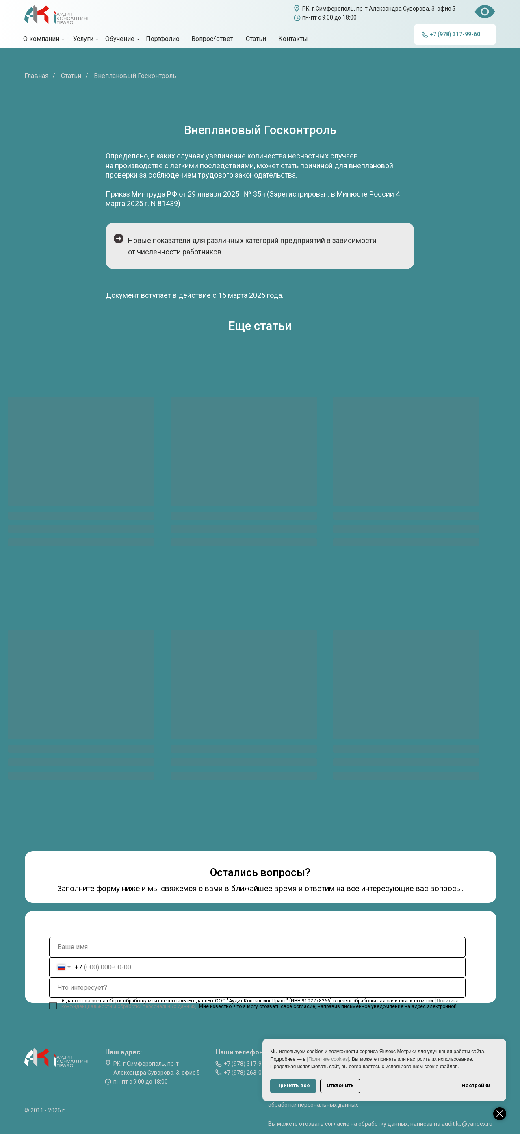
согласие (88, 1001)
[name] (257, 947)
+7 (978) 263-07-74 (248, 1072)
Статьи (71, 76)
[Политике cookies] (328, 1059)
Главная (36, 76)
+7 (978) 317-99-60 (248, 1063)
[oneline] (257, 988)
